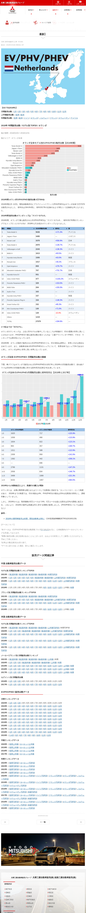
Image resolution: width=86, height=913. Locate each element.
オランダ (34, 118)
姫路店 (51, 900)
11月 (59, 112)
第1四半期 (13, 574)
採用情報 (79, 10)
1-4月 (11, 735)
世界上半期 (13, 744)
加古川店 (52, 903)
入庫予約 (69, 4)
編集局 (55, 10)
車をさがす (42, 10)
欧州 (22, 115)
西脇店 (29, 892)
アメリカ (74, 118)
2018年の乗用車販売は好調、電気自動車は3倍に (25, 519)
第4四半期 (42, 574)
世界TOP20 (14, 763)
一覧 (44, 822)
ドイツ (26, 118)
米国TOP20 (32, 792)
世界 (17, 115)
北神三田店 (9, 900)
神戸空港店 (31, 900)
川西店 (51, 896)
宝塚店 (29, 896)
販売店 (30, 10)
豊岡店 (51, 906)
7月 (40, 112)
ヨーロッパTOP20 (27, 763)
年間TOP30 (52, 596)
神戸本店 (9, 889)
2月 (19, 112)
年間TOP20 (52, 574)
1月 (15, 112)
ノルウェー (43, 118)
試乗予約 (58, 4)
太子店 (29, 906)
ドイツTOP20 (41, 776)
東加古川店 (9, 906)
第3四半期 (33, 574)
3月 (23, 112)
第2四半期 (23, 574)
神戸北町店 (52, 889)
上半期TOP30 (59, 600)
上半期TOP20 (59, 578)
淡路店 (8, 896)
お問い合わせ (80, 4)
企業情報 (67, 10)
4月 (28, 112)
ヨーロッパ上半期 (27, 744)
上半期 (50, 659)
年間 (72, 587)
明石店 (51, 892)
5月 (32, 112)
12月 (64, 112)
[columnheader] (20, 228)
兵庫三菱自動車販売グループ (12, 3)
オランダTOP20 (69, 776)
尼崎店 (8, 892)
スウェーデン (63, 118)
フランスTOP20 (55, 776)
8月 (45, 112)
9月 (49, 112)
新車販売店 (8, 884)
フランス (53, 118)
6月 (36, 112)
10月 (54, 112)
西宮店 (29, 889)
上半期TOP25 (68, 641)
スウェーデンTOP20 (18, 786)
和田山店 (30, 903)
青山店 (8, 903)
